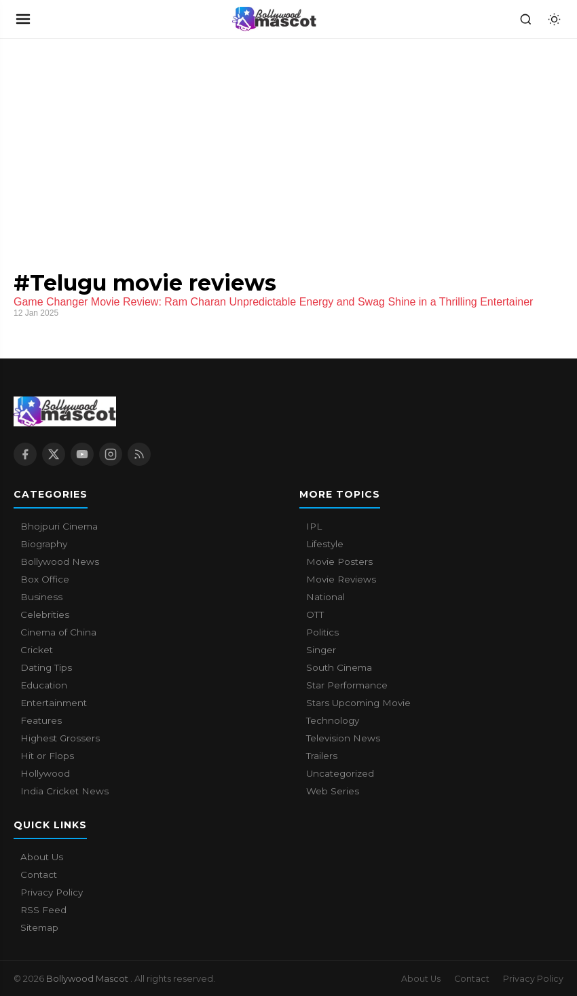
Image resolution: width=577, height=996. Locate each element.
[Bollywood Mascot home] (274, 19)
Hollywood (45, 773)
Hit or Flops (47, 755)
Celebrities (44, 614)
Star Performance (347, 685)
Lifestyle (324, 543)
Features (41, 720)
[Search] (525, 19)
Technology (332, 720)
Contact (38, 874)
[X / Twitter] (53, 454)
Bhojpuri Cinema (59, 526)
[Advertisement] (102, 140)
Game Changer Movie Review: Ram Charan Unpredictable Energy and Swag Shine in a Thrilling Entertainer (273, 302)
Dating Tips (46, 667)
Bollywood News (59, 561)
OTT (315, 614)
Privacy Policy (51, 892)
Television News (343, 738)
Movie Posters (339, 561)
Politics (322, 632)
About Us (41, 856)
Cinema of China (58, 632)
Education (43, 685)
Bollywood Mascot (88, 978)
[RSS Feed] (139, 454)
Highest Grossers (60, 738)
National (325, 596)
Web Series (332, 791)
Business (41, 596)
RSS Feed (43, 909)
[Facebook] (25, 454)
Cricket (36, 649)
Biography (43, 543)
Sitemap (39, 927)
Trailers (321, 755)
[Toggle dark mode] (554, 19)
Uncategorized (340, 773)
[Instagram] (110, 454)
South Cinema (339, 667)
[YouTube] (82, 454)
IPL (314, 526)
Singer (321, 649)
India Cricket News (64, 791)
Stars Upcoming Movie (358, 702)
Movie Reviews (341, 579)
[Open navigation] (23, 19)
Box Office (44, 579)
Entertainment (53, 702)
